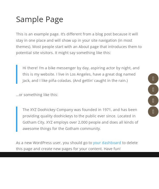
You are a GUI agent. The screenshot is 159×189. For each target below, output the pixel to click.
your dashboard (107, 142)
